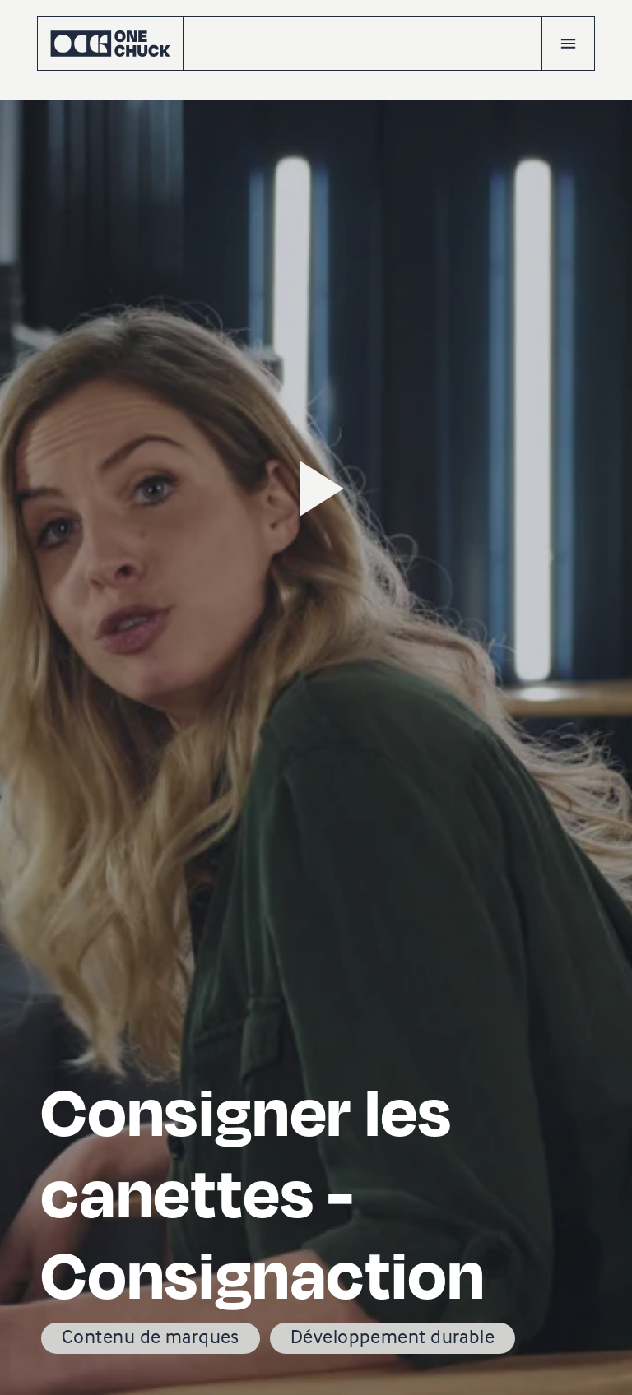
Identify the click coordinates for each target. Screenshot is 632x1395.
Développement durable (392, 1336)
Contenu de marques (150, 1336)
